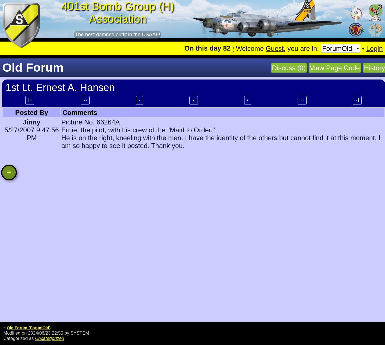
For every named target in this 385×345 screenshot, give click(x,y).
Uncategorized (49, 338)
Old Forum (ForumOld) (29, 328)
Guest (275, 48)
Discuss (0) (289, 68)
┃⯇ (30, 100)
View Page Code (335, 68)
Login (374, 48)
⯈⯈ (302, 100)
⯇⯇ (85, 100)
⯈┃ (357, 100)
